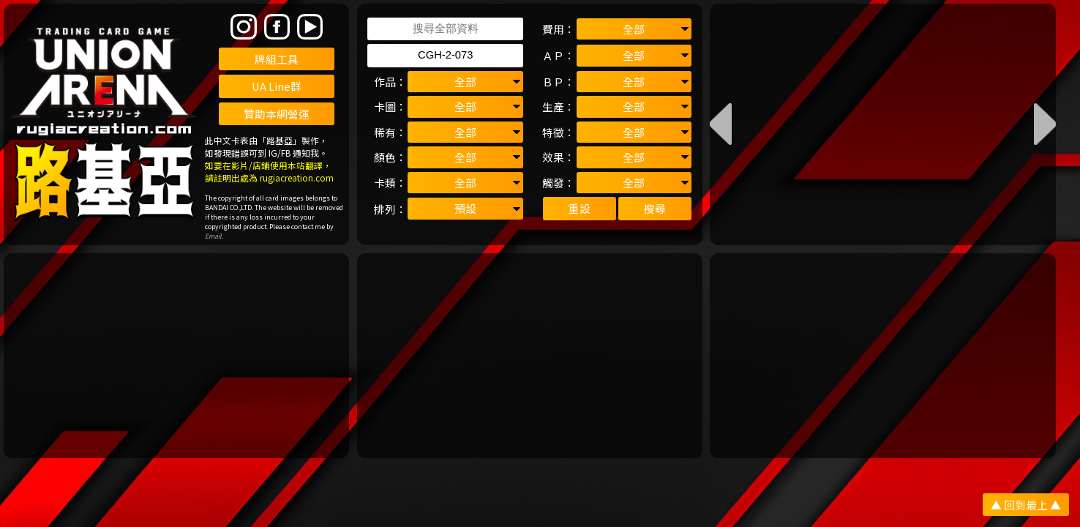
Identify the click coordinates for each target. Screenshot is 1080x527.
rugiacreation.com (297, 177)
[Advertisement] (176, 355)
